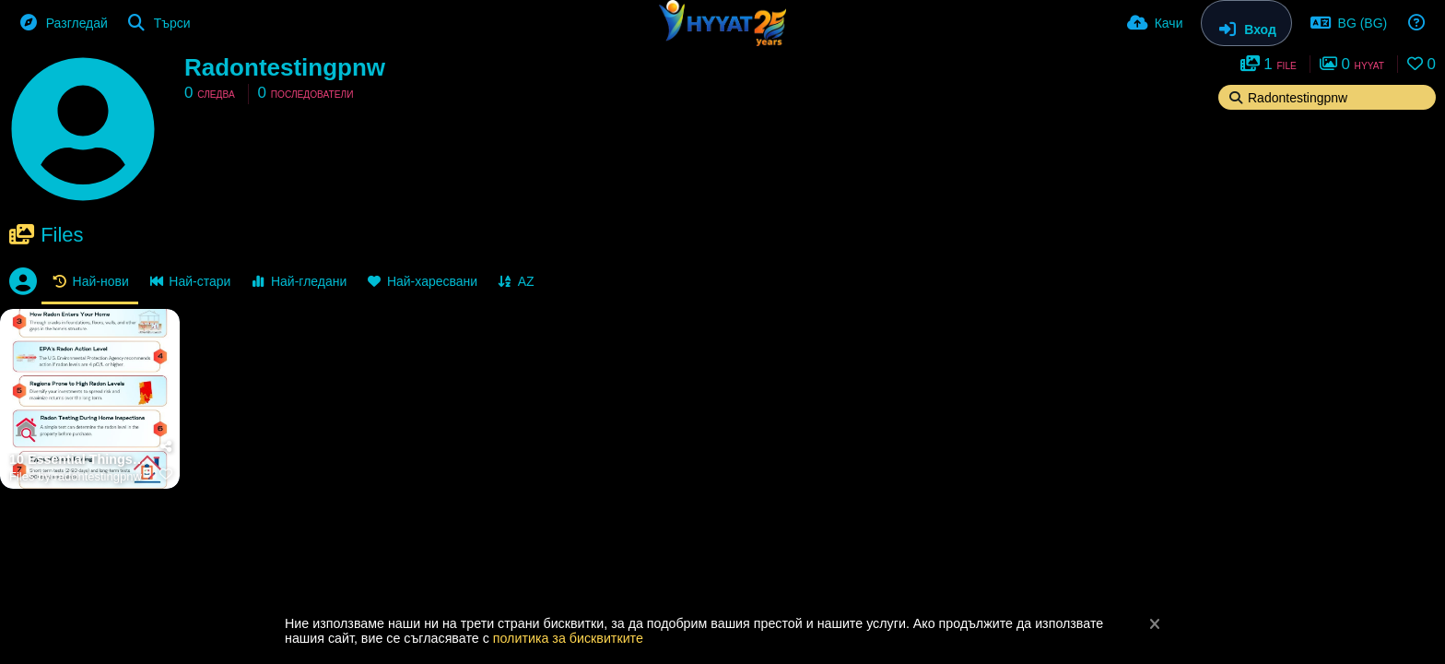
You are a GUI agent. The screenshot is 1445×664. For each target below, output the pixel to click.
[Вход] (1246, 23)
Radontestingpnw (284, 67)
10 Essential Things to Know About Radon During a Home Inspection (78, 460)
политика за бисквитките (568, 638)
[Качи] (1155, 23)
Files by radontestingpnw (75, 476)
